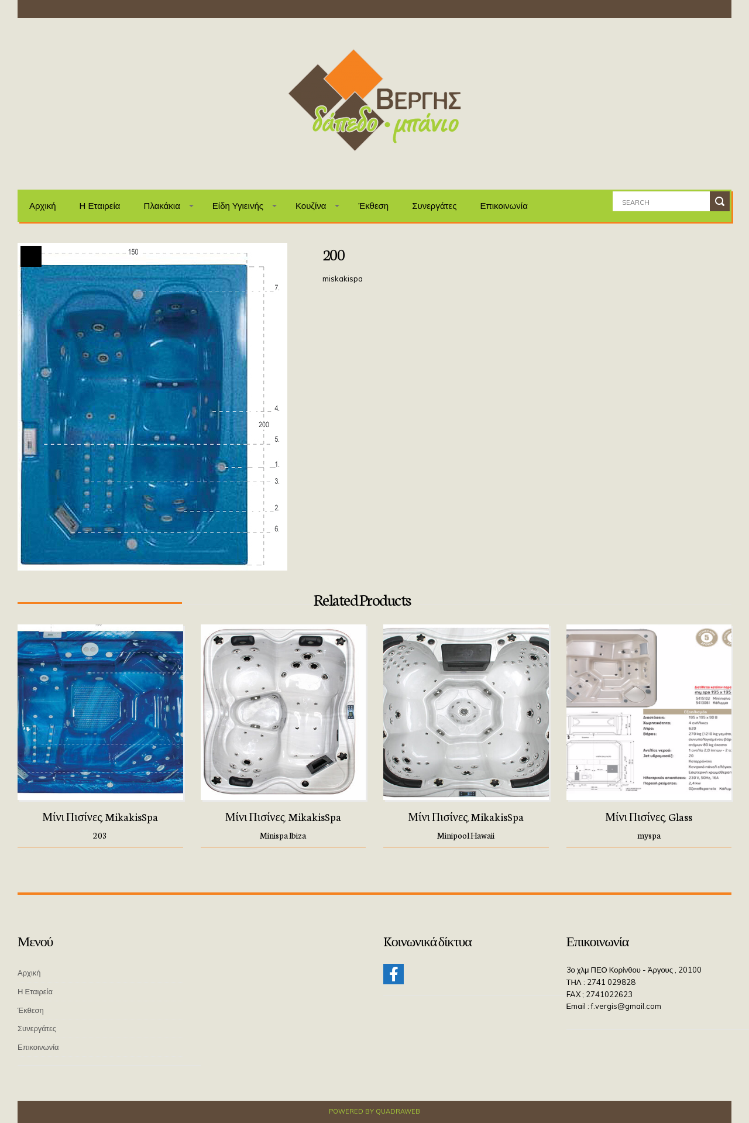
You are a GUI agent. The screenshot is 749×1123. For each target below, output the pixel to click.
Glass (680, 816)
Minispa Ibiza (283, 835)
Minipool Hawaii (465, 835)
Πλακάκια (162, 206)
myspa (649, 835)
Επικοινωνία (503, 206)
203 (100, 835)
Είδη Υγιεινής (237, 206)
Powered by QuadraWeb (374, 1111)
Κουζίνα (311, 206)
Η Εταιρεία (100, 206)
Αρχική (42, 206)
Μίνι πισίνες (72, 816)
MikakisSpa (131, 816)
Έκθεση (373, 206)
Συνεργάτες (434, 206)
